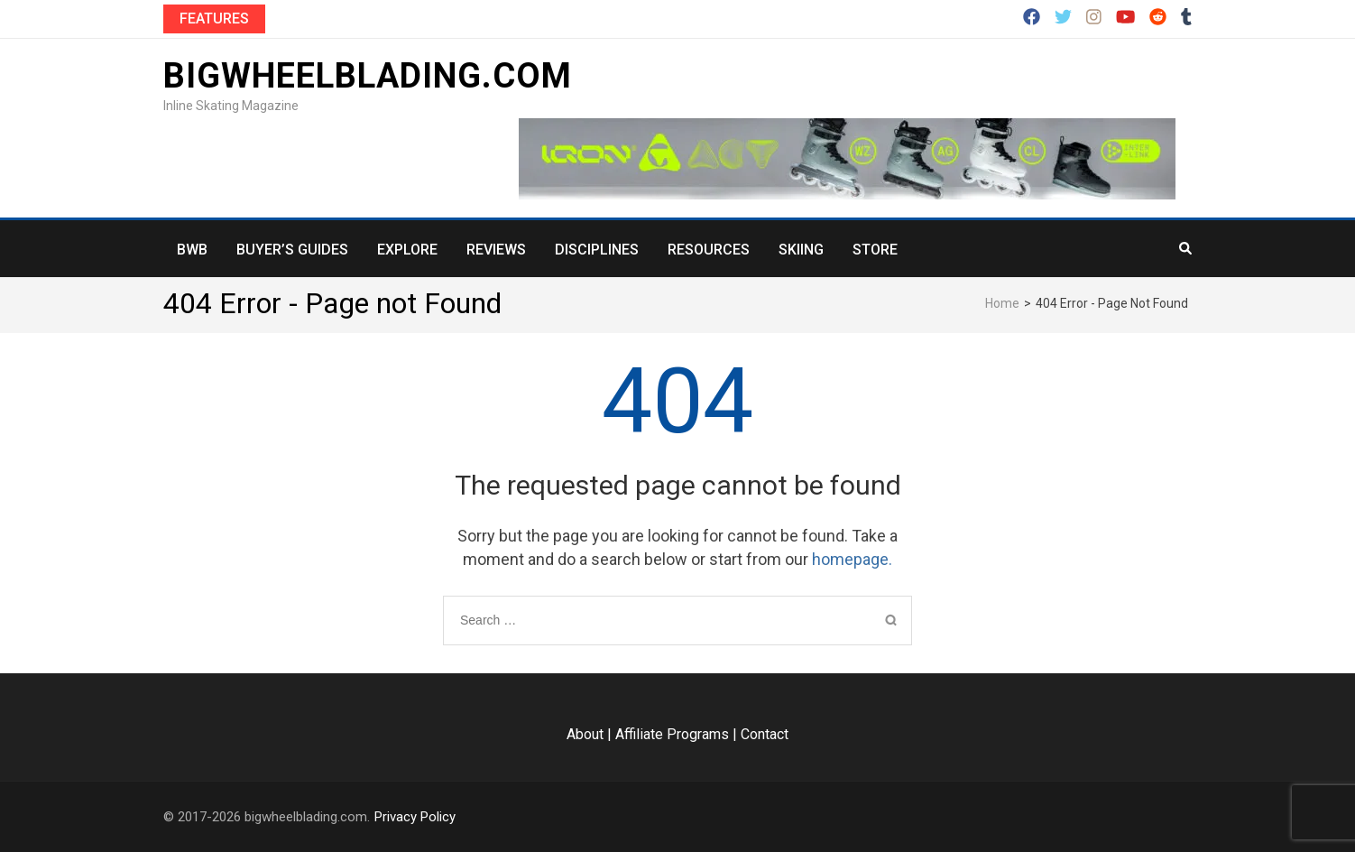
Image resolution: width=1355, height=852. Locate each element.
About (585, 734)
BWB (192, 249)
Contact (764, 734)
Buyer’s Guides (292, 249)
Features (214, 18)
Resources (709, 249)
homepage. (852, 559)
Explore (407, 249)
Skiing (801, 249)
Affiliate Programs (672, 734)
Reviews (496, 249)
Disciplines (597, 249)
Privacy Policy (415, 817)
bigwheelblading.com (367, 76)
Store (875, 249)
